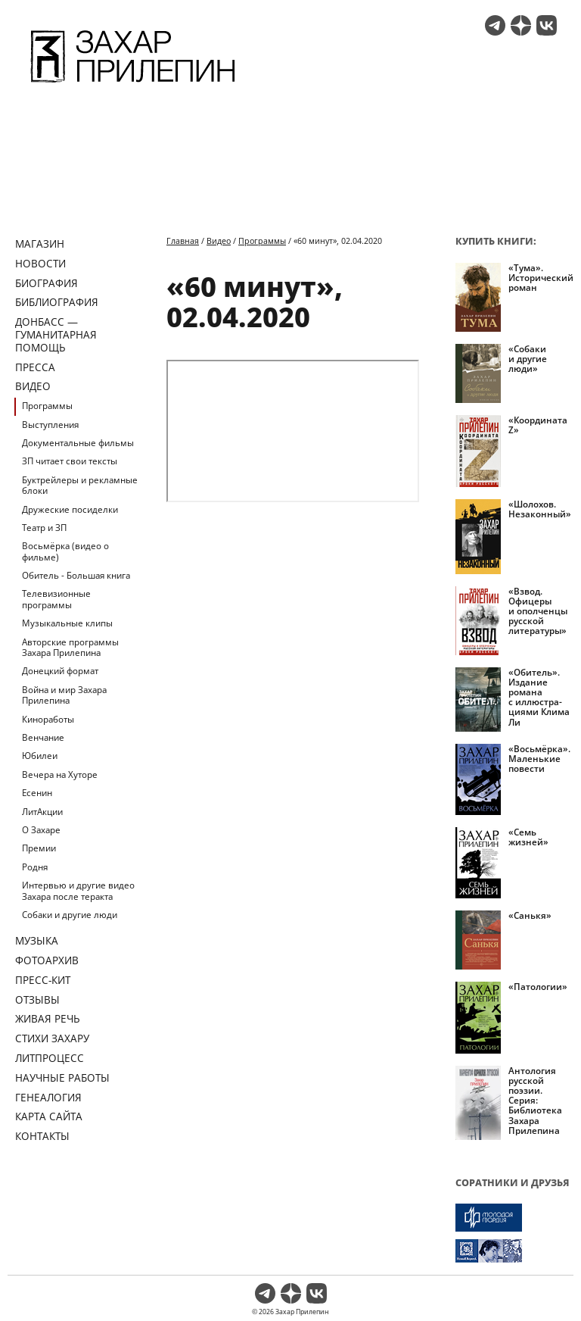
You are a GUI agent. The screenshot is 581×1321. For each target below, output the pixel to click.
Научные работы (62, 1077)
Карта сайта (48, 1116)
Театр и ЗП (44, 527)
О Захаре (41, 829)
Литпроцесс (49, 1058)
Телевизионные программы (56, 599)
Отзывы (37, 999)
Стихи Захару (52, 1038)
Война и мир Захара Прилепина (64, 695)
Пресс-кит (42, 980)
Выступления (50, 424)
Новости (40, 263)
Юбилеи (39, 755)
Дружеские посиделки (70, 509)
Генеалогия (48, 1097)
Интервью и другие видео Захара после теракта (78, 890)
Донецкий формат (60, 670)
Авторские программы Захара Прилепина (70, 647)
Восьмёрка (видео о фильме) (65, 551)
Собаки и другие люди (69, 914)
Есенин (37, 792)
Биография (46, 283)
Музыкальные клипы (67, 623)
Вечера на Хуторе (60, 774)
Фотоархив (47, 960)
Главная (182, 240)
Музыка (36, 940)
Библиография (56, 302)
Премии (39, 848)
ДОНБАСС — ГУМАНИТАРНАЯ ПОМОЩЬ (56, 334)
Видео (33, 386)
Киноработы (48, 719)
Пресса (35, 367)
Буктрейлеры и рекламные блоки (80, 485)
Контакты (42, 1136)
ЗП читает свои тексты (69, 460)
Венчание (43, 737)
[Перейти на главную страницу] (133, 84)
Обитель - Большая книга (76, 575)
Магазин (39, 243)
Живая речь (47, 1018)
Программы (47, 405)
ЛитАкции (42, 811)
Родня (35, 866)
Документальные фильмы (78, 442)
